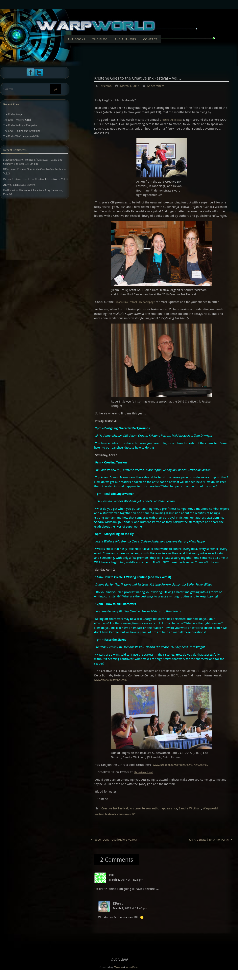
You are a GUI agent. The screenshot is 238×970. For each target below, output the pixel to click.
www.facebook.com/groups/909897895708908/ (184, 764)
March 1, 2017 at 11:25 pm (126, 879)
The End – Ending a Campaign (20, 125)
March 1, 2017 (130, 86)
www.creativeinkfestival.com (113, 680)
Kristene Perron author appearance (156, 808)
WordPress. (132, 966)
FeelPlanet (9, 190)
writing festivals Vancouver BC (116, 813)
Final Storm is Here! (24, 184)
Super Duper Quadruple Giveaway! (115, 839)
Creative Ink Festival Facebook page (138, 301)
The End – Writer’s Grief (17, 119)
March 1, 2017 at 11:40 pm (130, 908)
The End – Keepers (14, 114)
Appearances (158, 86)
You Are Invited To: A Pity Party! (210, 839)
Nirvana (118, 966)
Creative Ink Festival (173, 119)
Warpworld (215, 808)
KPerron (106, 86)
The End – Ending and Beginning (21, 130)
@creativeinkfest (145, 772)
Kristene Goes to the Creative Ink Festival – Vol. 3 (40, 179)
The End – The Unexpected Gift (21, 136)
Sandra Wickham (194, 808)
